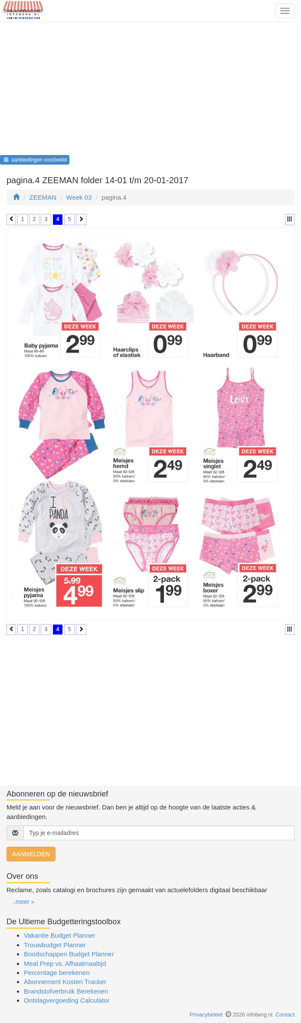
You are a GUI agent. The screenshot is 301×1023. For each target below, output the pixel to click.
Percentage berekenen (57, 972)
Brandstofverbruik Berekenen (66, 991)
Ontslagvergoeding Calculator (67, 1000)
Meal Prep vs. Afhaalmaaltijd (65, 963)
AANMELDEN (31, 854)
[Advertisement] (150, 91)
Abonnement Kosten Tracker (65, 981)
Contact (284, 1014)
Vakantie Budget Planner (59, 935)
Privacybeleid (206, 1014)
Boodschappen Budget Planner (69, 954)
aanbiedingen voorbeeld (35, 160)
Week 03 (79, 197)
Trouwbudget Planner (55, 945)
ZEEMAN (43, 197)
